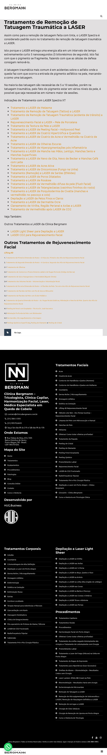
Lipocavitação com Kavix (17, 610)
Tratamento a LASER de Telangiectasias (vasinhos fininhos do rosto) (53, 187)
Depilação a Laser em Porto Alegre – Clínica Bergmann (75, 486)
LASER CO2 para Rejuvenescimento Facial (36, 235)
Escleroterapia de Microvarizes (71, 687)
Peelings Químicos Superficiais (18, 323)
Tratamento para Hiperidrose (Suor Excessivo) (77, 665)
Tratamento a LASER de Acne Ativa (32, 165)
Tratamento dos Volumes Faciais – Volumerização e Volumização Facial (33, 281)
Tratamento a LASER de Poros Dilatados (36, 176)
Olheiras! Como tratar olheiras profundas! (76, 434)
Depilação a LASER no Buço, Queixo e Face (76, 572)
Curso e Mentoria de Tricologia (71, 718)
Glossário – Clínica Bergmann (70, 492)
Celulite (10, 555)
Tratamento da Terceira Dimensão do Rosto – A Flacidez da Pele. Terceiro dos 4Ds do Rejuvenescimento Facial (48, 286)
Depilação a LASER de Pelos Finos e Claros (37, 198)
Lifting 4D (8, 252)
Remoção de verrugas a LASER (71, 704)
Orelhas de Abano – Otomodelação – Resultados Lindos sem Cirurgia (77, 671)
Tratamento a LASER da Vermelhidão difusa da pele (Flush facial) (51, 183)
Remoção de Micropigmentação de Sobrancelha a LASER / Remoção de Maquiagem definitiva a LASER (77, 698)
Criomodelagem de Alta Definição (21, 564)
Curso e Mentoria (14, 493)
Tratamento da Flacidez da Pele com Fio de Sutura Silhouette (30, 291)
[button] (8, 747)
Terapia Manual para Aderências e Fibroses (24, 605)
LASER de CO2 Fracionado (69, 471)
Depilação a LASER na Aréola (70, 577)
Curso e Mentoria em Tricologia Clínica (74, 497)
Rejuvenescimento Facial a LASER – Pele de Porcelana (44, 122)
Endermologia (13, 582)
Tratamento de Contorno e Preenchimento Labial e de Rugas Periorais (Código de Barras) (41, 272)
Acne (61, 371)
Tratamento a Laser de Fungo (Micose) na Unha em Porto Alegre (78, 655)
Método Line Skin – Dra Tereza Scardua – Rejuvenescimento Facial (73, 414)
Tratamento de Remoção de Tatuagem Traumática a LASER (44, 24)
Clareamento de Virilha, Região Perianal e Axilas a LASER (46, 205)
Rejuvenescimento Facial (69, 466)
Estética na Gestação (67, 403)
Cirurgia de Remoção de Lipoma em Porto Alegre (79, 713)
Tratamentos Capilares (68, 618)
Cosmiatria (63, 390)
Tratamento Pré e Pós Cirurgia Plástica (74, 480)
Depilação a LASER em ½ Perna (71, 568)
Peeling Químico (65, 457)
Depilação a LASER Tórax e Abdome (73, 600)
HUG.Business (12, 505)
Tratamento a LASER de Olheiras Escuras (36, 144)
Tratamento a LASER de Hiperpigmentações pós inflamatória (49, 147)
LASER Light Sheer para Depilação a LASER (37, 231)
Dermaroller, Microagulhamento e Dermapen (24, 318)
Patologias (11, 474)
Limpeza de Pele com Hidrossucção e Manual (77, 420)
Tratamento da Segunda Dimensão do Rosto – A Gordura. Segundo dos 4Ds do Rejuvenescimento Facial (45, 262)
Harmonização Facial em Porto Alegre (74, 632)
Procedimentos (13, 469)
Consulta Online (13, 483)
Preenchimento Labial (67, 462)
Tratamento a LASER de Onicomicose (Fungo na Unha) (44, 169)
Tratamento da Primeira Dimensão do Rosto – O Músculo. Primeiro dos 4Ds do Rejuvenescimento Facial (45, 258)
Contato (10, 488)
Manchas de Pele (65, 425)
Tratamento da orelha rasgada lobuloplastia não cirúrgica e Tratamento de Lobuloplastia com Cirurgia (77, 642)
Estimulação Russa (14, 592)
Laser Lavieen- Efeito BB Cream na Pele (75, 678)
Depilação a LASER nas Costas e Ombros (75, 595)
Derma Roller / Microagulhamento (73, 394)
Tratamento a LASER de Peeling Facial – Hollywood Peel (45, 129)
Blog (9, 479)
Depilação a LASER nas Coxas (71, 586)
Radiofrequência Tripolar (69, 475)
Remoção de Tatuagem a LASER (72, 692)
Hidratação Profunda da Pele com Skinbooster (24, 313)
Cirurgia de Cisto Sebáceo (69, 708)
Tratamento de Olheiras (16, 267)
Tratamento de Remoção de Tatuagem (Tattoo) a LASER (45, 111)
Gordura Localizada (15, 601)
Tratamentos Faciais (67, 622)
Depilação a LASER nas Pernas (71, 605)
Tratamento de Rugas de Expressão (73, 661)
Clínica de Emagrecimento (17, 619)
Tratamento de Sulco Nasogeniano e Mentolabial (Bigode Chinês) (31, 276)
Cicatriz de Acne (65, 376)
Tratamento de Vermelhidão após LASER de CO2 (41, 209)
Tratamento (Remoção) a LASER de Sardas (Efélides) (43, 173)
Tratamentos (12, 460)
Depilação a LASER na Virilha (70, 559)
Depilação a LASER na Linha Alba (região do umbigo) (80, 582)
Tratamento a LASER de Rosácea (31, 180)
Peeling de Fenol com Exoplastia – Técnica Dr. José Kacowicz (30, 308)
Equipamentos (13, 465)
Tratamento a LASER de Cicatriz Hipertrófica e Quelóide (46, 133)
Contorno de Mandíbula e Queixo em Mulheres (78, 385)
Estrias (10, 596)
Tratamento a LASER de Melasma (31, 107)
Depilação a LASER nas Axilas (71, 563)
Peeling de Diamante (39, 323)
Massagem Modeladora (17, 615)
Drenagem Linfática (67, 399)
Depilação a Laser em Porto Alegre (21, 569)
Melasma (62, 429)
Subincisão (11, 638)
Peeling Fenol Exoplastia (69, 452)
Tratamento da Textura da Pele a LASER (35, 125)
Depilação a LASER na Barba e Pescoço (74, 591)
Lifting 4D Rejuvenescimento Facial (73, 408)
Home (9, 456)
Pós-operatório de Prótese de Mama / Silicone (26, 624)
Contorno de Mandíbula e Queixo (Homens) (76, 380)
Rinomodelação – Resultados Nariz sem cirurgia (78, 682)
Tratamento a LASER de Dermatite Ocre (35, 202)
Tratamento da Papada (68, 439)
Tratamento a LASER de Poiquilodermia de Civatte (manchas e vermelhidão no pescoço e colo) (49, 192)
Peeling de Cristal (55, 323)
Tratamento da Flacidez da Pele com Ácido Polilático (27, 295)
